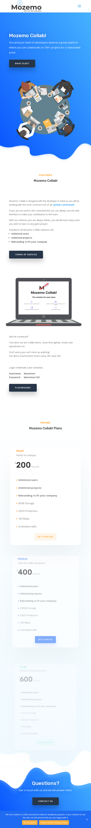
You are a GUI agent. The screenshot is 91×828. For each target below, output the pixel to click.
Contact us (45, 797)
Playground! (23, 388)
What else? (22, 63)
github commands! (63, 204)
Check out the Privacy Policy (54, 822)
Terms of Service (26, 254)
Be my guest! (30, 822)
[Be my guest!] (87, 819)
